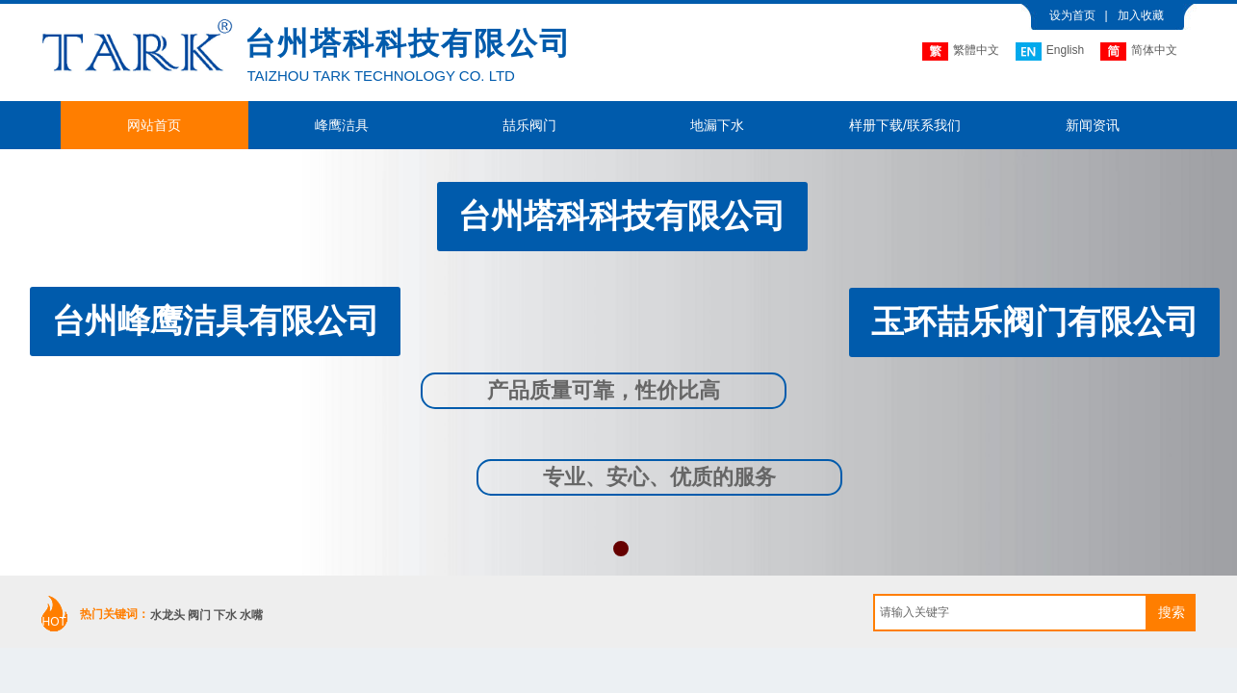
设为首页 (1072, 15)
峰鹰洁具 (342, 125)
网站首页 (154, 125)
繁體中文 (960, 51)
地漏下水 (717, 125)
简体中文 (1138, 51)
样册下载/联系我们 (905, 125)
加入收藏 (1141, 15)
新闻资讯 (1093, 125)
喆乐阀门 (529, 125)
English (1050, 51)
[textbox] (1010, 612)
